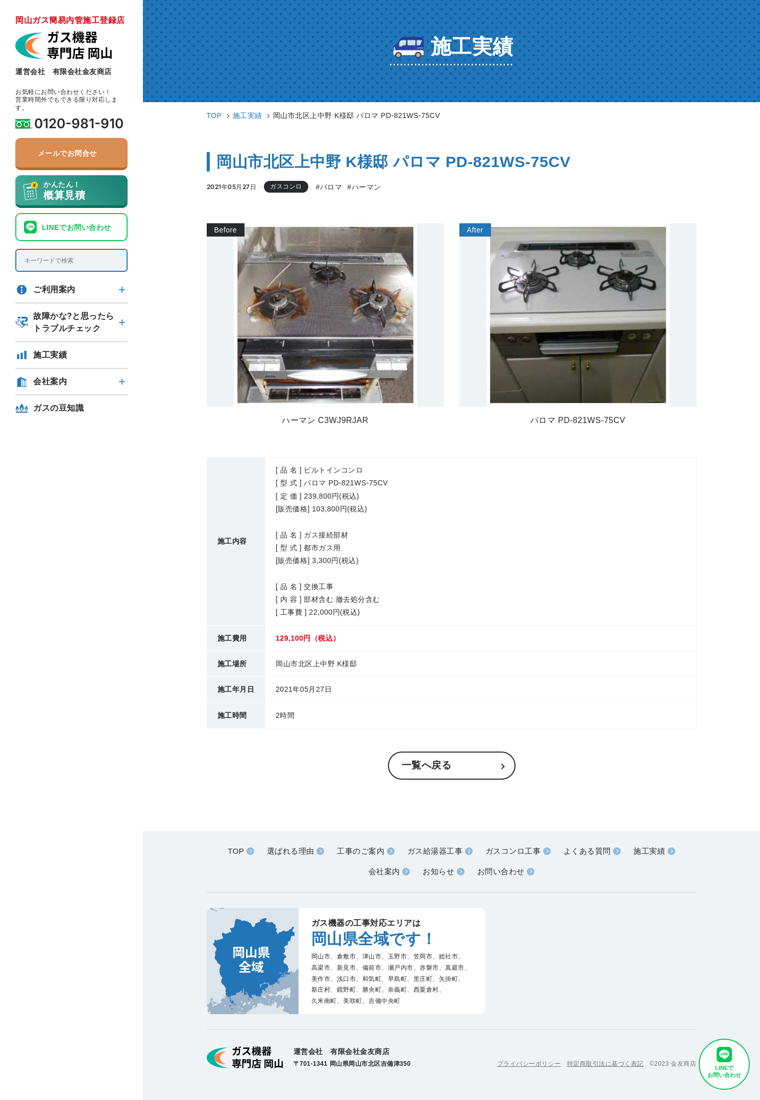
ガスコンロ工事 (513, 851)
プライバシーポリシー (529, 1063)
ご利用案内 (54, 289)
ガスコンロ (286, 186)
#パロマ (329, 187)
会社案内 (50, 381)
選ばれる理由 (290, 851)
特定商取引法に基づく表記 (605, 1063)
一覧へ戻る (427, 765)
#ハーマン (364, 187)
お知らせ (438, 871)
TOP (236, 851)
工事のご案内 (360, 851)
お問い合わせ (501, 871)
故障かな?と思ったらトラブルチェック (73, 322)
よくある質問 (587, 851)
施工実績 (50, 354)
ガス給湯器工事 (435, 851)
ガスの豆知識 (58, 408)
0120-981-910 (79, 123)
